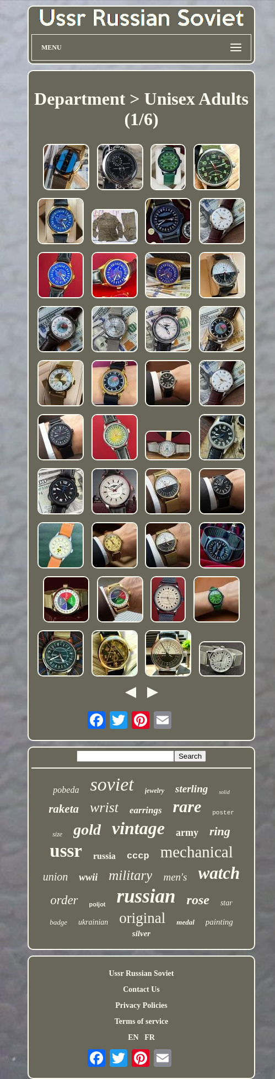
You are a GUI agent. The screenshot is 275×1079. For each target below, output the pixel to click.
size (57, 834)
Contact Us (141, 989)
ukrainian (93, 922)
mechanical (196, 852)
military (130, 875)
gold (87, 829)
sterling (191, 789)
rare (187, 806)
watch (219, 873)
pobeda (66, 790)
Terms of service (141, 1021)
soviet (111, 784)
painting (219, 921)
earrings (146, 810)
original (142, 918)
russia (104, 856)
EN (133, 1037)
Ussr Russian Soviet (141, 973)
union (55, 877)
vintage (138, 828)
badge (58, 922)
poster (223, 812)
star (226, 903)
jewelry (154, 791)
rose (198, 900)
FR (149, 1037)
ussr (66, 851)
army (187, 832)
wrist (104, 807)
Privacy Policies (141, 1005)
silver (141, 933)
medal (185, 922)
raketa (63, 808)
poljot (97, 904)
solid (224, 792)
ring (219, 831)
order (64, 900)
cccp (138, 856)
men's (175, 877)
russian (146, 896)
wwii (88, 877)
